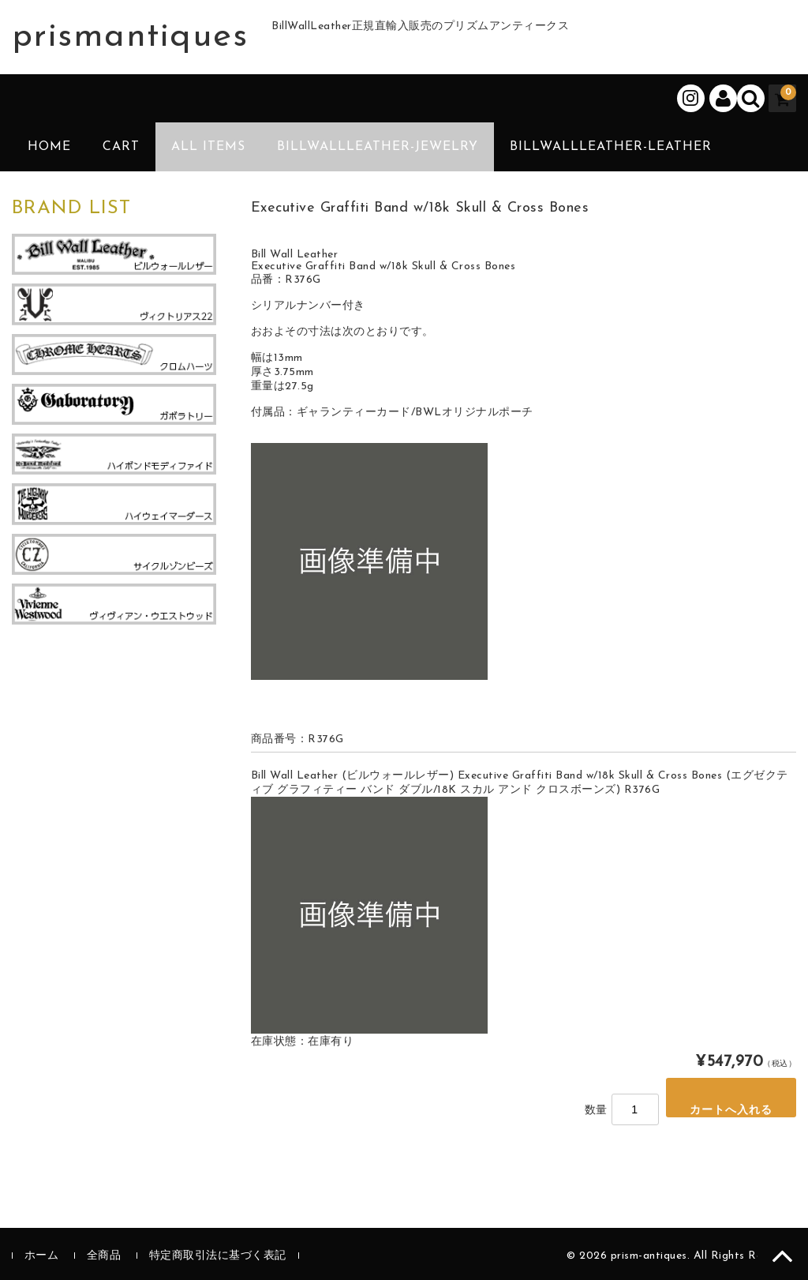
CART (121, 147)
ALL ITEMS (208, 147)
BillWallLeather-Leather (611, 147)
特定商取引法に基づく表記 (217, 1256)
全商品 (104, 1256)
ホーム (41, 1256)
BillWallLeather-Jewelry (377, 147)
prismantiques (130, 37)
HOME (49, 147)
